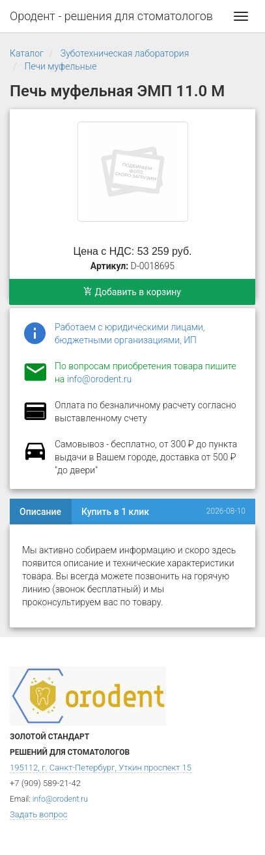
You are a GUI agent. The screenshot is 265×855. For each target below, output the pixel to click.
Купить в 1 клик (115, 511)
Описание (40, 511)
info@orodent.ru (99, 379)
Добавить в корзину (132, 292)
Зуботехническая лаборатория (125, 53)
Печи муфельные (60, 66)
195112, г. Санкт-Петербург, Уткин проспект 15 (100, 767)
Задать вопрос (38, 814)
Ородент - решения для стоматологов (111, 16)
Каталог (27, 53)
